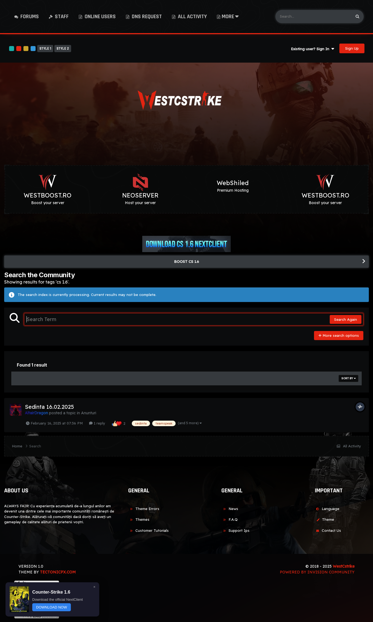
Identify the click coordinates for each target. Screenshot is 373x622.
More (230, 16)
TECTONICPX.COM (58, 572)
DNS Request (146, 16)
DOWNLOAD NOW (51, 607)
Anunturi (88, 412)
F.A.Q (229, 519)
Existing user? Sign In (312, 49)
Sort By (348, 378)
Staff (61, 16)
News (229, 508)
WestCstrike (344, 566)
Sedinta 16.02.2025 (49, 406)
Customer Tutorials (148, 530)
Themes (138, 519)
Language (327, 508)
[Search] (313, 16)
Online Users (100, 16)
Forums (29, 16)
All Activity (192, 16)
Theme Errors (143, 508)
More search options (338, 335)
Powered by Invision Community (317, 572)
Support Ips (235, 530)
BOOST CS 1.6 (186, 261)
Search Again (345, 319)
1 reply (97, 423)
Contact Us (328, 530)
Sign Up (352, 48)
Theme (324, 519)
